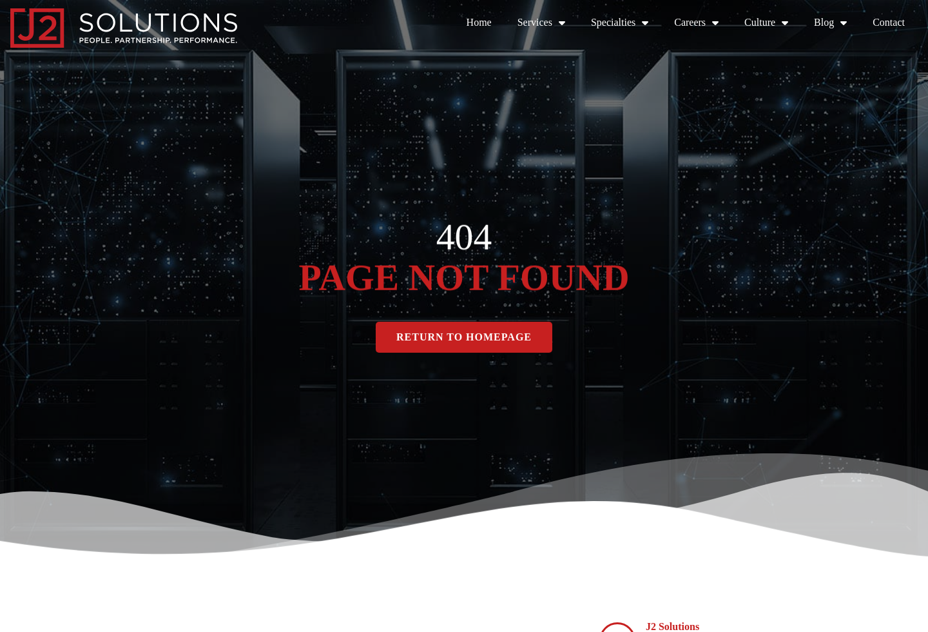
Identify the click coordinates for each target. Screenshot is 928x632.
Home (479, 22)
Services (541, 22)
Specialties (619, 22)
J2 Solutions (672, 626)
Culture (766, 22)
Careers (696, 22)
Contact (889, 22)
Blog (830, 22)
